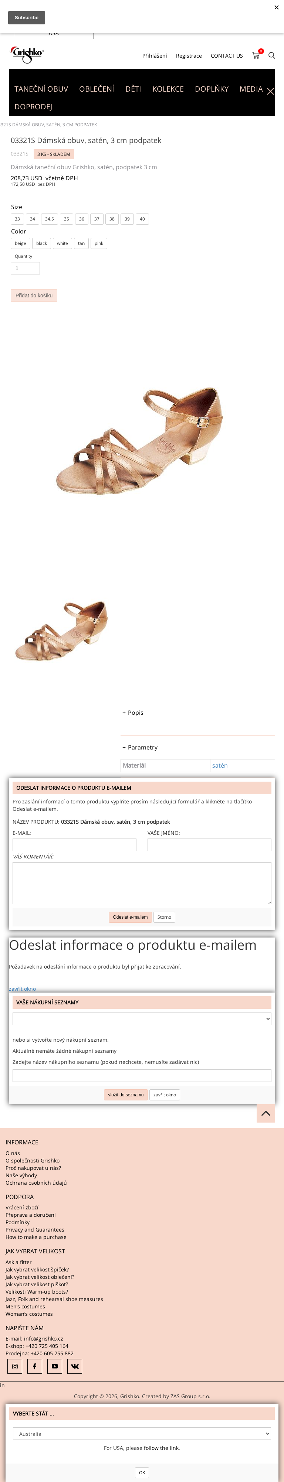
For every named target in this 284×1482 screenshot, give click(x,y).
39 (127, 219)
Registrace (189, 55)
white (62, 243)
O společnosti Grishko (33, 1160)
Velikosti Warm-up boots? (37, 1291)
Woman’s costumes (29, 1313)
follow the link (161, 1447)
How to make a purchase (36, 1236)
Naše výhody (21, 1175)
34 (32, 219)
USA (54, 33)
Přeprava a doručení (31, 1214)
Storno (164, 917)
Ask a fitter (19, 1262)
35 (66, 219)
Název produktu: (36, 821)
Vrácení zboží (22, 1207)
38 (112, 219)
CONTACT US (227, 55)
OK (142, 1472)
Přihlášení (154, 55)
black (41, 243)
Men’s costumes (25, 1306)
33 (17, 219)
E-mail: (22, 832)
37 (96, 219)
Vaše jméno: (164, 832)
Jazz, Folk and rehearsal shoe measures (54, 1298)
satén (220, 765)
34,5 (49, 219)
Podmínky (18, 1222)
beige (20, 243)
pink (99, 243)
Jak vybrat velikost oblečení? (40, 1276)
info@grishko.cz (43, 1338)
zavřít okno (22, 988)
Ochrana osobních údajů (36, 1182)
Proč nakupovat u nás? (33, 1167)
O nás (13, 1153)
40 (142, 219)
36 (81, 219)
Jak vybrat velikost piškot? (37, 1284)
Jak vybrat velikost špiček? (37, 1269)
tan (81, 243)
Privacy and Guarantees (35, 1229)
